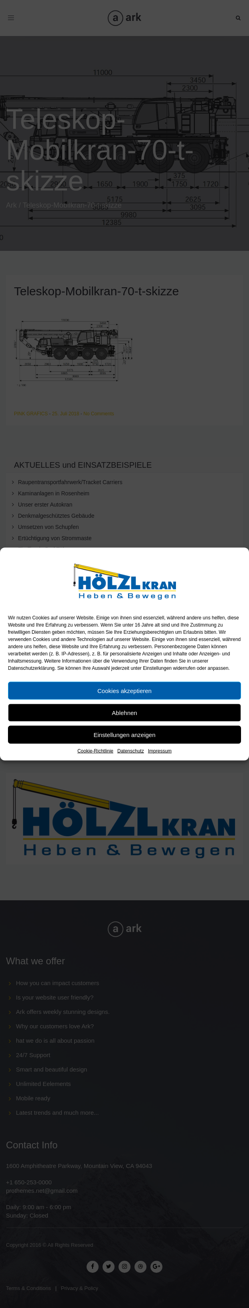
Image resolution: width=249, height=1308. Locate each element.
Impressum (160, 751)
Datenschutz (130, 751)
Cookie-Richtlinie (95, 751)
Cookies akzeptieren (124, 690)
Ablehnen (124, 712)
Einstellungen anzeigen (124, 734)
